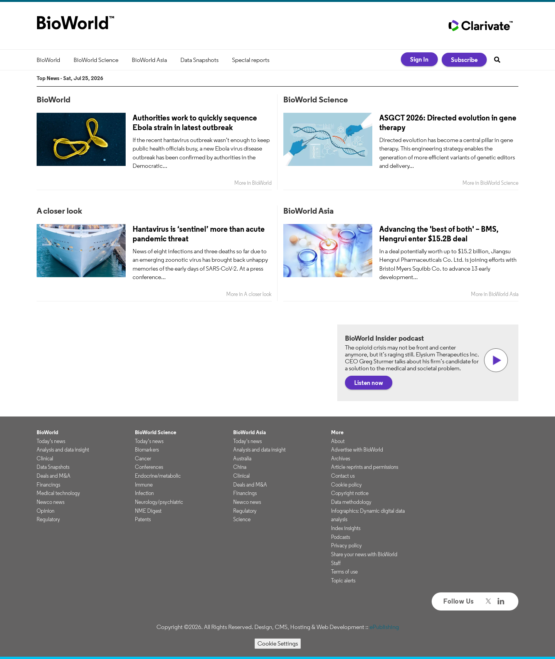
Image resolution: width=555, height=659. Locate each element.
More (337, 432)
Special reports (250, 60)
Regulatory (48, 519)
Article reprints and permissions (364, 466)
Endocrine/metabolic (158, 475)
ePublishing (384, 627)
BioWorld (48, 60)
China (239, 466)
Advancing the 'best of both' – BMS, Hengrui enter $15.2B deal (438, 233)
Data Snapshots (199, 60)
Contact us (343, 475)
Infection (144, 493)
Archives (340, 458)
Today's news (51, 441)
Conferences (149, 466)
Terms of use (344, 571)
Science (242, 519)
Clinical (45, 458)
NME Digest (148, 510)
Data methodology (351, 501)
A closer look (59, 210)
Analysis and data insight (63, 449)
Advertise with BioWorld (357, 449)
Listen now (368, 382)
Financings (48, 484)
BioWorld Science (96, 60)
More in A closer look (249, 294)
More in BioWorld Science (490, 183)
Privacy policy (346, 545)
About (338, 441)
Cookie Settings (277, 643)
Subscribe (464, 60)
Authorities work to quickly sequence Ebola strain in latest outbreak (195, 122)
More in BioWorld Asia (494, 294)
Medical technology (58, 493)
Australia (242, 458)
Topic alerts (343, 580)
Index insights (345, 528)
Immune (144, 484)
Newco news (50, 501)
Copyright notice (349, 493)
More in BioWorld (253, 183)
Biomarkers (147, 449)
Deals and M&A (54, 475)
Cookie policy (346, 484)
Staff (336, 563)
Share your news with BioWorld (364, 554)
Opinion (45, 510)
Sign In (419, 59)
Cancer (143, 458)
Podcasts (340, 537)
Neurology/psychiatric (159, 501)
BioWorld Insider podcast (384, 338)
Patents (143, 519)
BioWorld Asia (149, 60)
